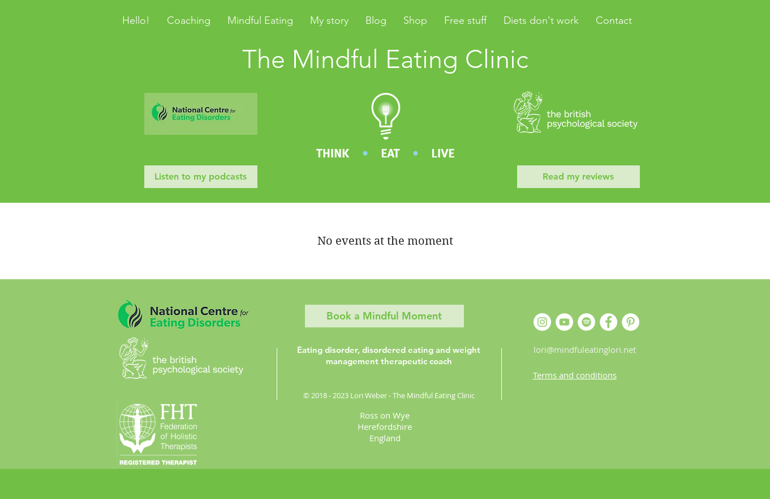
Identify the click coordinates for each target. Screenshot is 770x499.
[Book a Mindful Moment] (384, 316)
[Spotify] (586, 322)
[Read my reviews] (578, 176)
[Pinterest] (630, 322)
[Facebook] (608, 322)
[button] (376, 20)
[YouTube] (564, 322)
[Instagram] (542, 322)
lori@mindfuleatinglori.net (585, 349)
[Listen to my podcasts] (200, 176)
